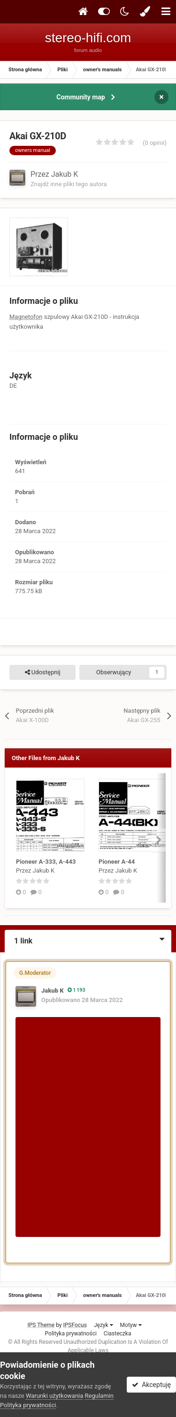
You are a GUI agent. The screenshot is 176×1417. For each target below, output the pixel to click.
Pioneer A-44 (117, 861)
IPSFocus (75, 1325)
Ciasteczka (117, 1333)
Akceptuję (151, 1384)
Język (103, 1325)
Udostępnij (43, 672)
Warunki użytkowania (54, 1395)
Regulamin (99, 1395)
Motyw (131, 1325)
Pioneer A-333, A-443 (46, 861)
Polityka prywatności (71, 1333)
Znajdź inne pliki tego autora (69, 184)
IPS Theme (40, 1325)
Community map (80, 97)
